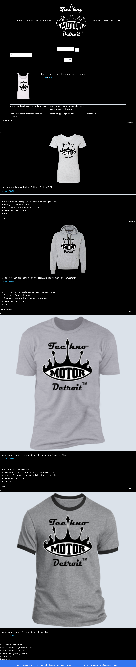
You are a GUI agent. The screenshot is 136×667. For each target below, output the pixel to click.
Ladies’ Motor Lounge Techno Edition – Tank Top (63, 74)
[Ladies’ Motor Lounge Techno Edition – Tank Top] (23, 86)
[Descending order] (77, 50)
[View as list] (70, 60)
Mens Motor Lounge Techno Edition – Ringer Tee (25, 632)
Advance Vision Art (23, 665)
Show (16, 55)
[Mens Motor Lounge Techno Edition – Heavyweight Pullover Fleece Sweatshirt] (68, 249)
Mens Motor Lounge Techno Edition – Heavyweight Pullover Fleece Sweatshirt (38, 277)
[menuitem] (20, 20)
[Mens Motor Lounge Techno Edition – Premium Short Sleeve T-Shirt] (68, 383)
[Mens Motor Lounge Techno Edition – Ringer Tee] (68, 560)
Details (131, 122)
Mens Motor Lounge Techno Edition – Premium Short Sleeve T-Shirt (34, 454)
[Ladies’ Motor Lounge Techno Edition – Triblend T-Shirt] (68, 158)
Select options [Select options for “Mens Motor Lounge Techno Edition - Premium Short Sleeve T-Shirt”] (7, 487)
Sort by (62, 49)
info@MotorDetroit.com (111, 665)
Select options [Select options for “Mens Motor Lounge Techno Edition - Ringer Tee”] (5, 659)
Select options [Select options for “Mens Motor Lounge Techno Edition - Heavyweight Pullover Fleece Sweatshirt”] (7, 309)
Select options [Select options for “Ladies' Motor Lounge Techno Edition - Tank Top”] (8, 120)
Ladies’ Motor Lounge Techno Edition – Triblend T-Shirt (28, 187)
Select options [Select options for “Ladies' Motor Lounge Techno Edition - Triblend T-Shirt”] (7, 219)
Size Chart (91, 113)
